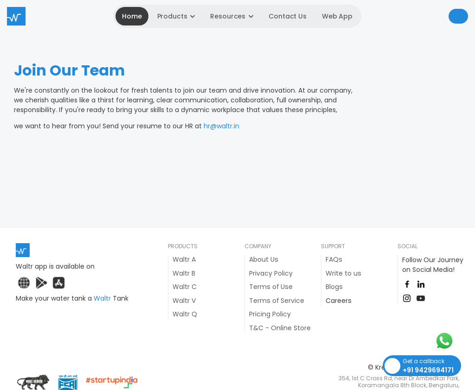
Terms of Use (271, 286)
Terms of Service (276, 300)
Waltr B (184, 273)
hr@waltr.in (221, 126)
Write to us (343, 273)
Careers (339, 300)
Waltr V (184, 300)
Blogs (334, 286)
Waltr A (184, 259)
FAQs (334, 259)
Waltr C (185, 286)
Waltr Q (185, 314)
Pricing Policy (270, 314)
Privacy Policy (271, 273)
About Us (263, 259)
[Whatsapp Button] (448, 341)
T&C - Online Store (280, 328)
